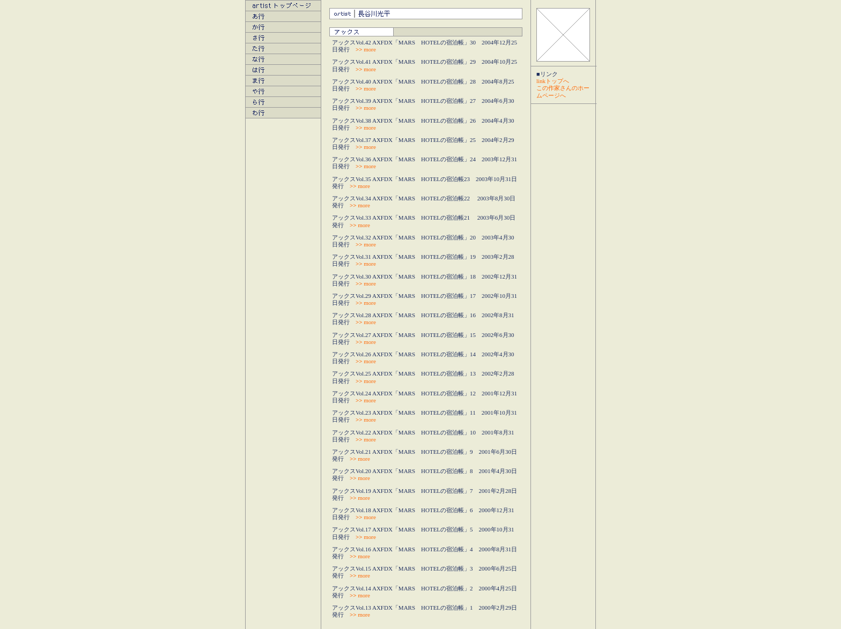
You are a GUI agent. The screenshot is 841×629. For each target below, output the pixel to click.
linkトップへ (552, 81)
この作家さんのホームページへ (562, 91)
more (366, 49)
